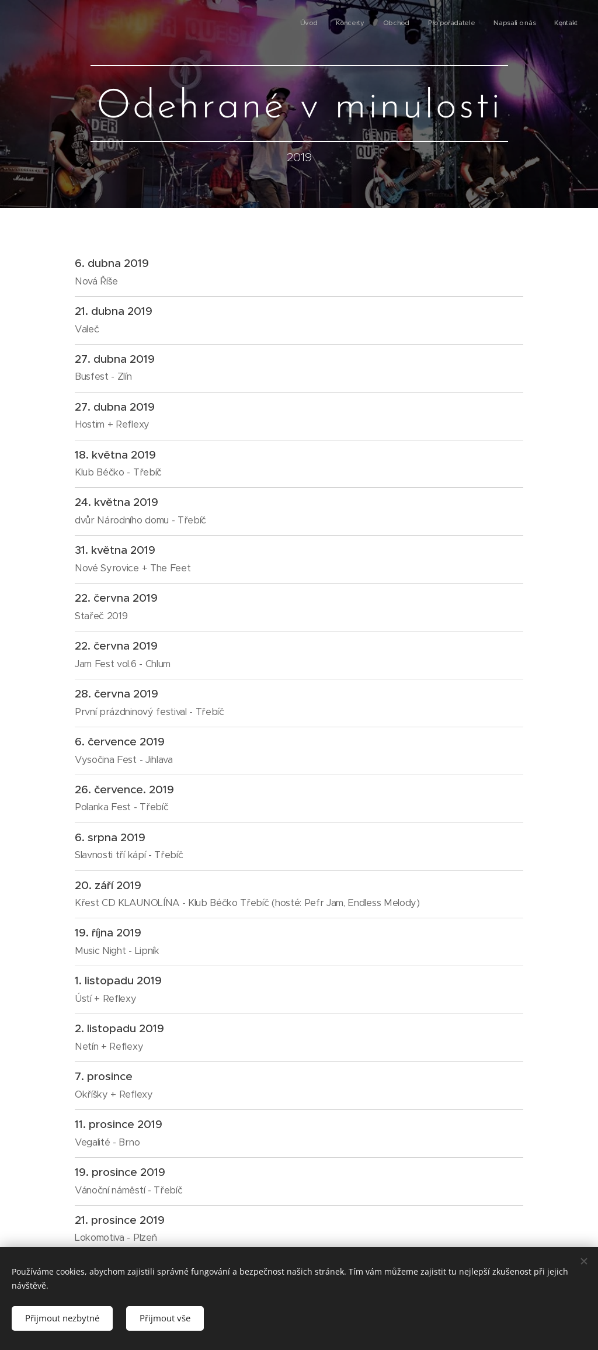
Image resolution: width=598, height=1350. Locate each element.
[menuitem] (487, 24)
